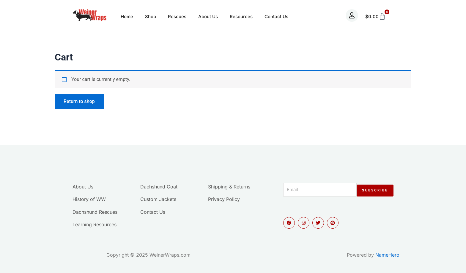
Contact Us (276, 16)
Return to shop (79, 101)
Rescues (177, 16)
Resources (241, 16)
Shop (150, 16)
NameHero (387, 255)
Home (127, 16)
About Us (208, 16)
